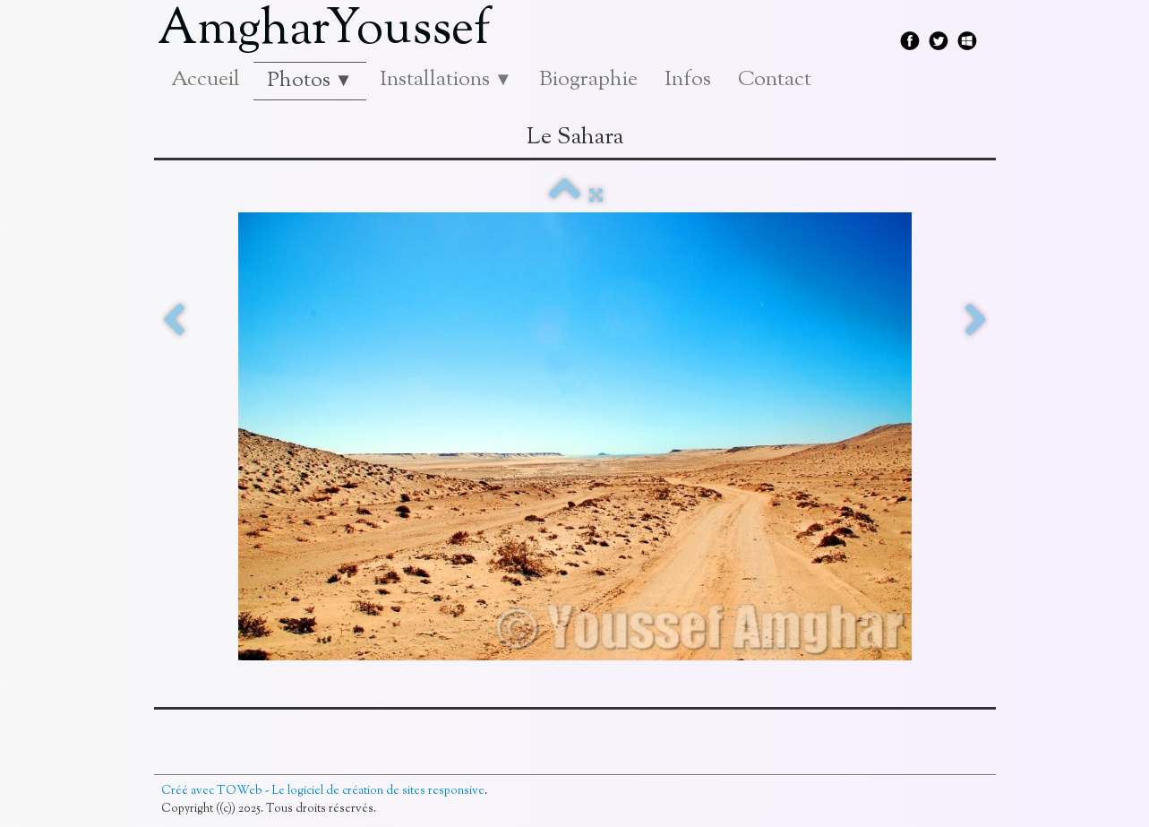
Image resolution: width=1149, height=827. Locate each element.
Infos (688, 80)
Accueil (205, 80)
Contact (774, 80)
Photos (310, 80)
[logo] (331, 31)
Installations (446, 80)
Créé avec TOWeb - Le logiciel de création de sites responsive (322, 791)
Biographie (588, 80)
